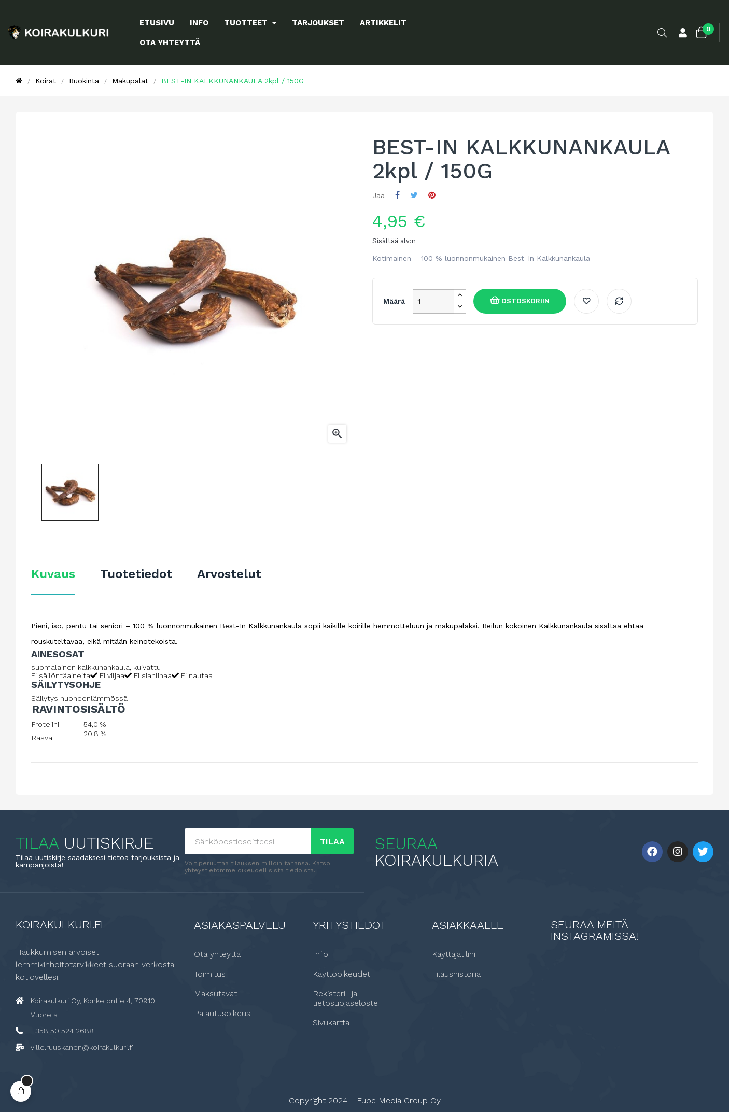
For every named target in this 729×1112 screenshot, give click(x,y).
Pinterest (432, 195)
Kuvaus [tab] (53, 574)
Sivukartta (331, 1022)
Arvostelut (229, 574)
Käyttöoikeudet (341, 973)
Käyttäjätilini (453, 954)
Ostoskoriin (524, 301)
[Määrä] (433, 301)
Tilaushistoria (456, 973)
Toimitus (210, 973)
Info (320, 954)
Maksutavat (215, 993)
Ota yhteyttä (217, 954)
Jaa (397, 195)
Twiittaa (414, 195)
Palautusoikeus (222, 1013)
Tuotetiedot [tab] (136, 574)
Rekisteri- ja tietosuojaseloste (345, 998)
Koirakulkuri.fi (59, 924)
